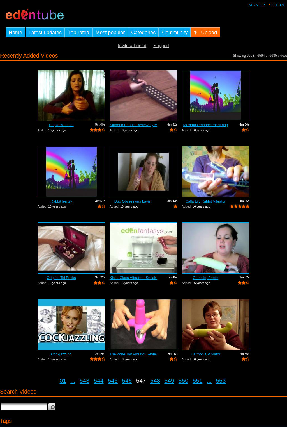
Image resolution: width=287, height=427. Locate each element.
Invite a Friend (132, 45)
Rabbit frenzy (61, 201)
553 (221, 380)
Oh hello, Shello (205, 278)
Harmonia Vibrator (205, 354)
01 (63, 380)
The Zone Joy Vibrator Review (133, 354)
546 (127, 380)
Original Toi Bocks (61, 278)
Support (161, 45)
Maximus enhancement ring (205, 125)
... (72, 380)
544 (98, 380)
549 (169, 380)
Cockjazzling (61, 354)
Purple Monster (61, 125)
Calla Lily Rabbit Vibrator (206, 201)
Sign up (257, 5)
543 (84, 380)
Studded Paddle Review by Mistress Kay (133, 125)
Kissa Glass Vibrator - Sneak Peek (133, 278)
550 (183, 380)
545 (113, 380)
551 (197, 380)
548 (155, 380)
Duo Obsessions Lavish (133, 201)
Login (277, 5)
